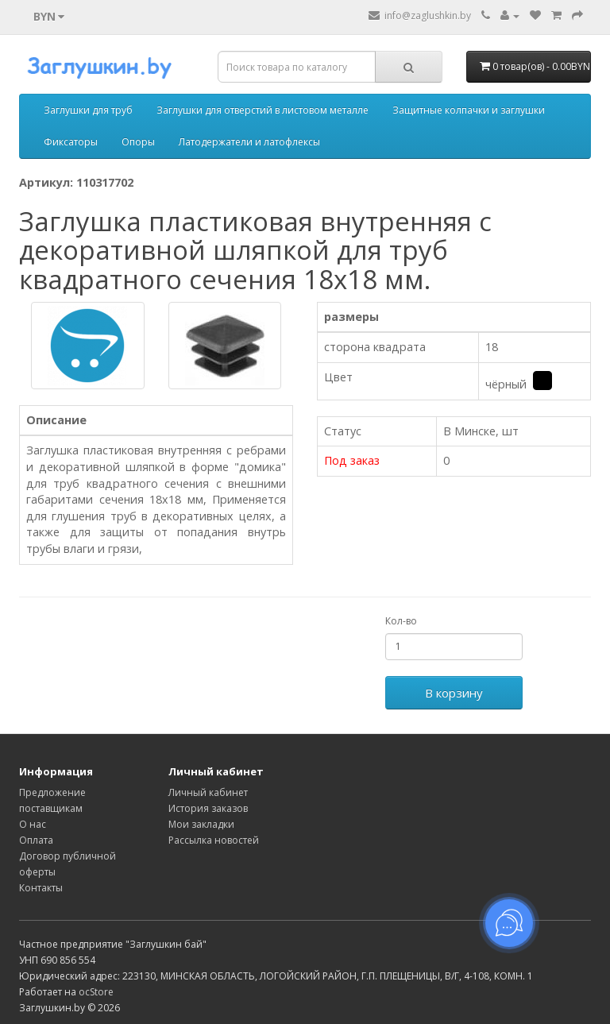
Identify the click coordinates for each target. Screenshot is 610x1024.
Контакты (41, 888)
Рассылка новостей (213, 840)
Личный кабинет (208, 792)
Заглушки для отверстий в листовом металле (262, 110)
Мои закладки (201, 824)
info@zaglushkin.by (420, 15)
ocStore (96, 992)
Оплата (36, 840)
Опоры (138, 142)
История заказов (208, 808)
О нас (32, 824)
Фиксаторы (71, 142)
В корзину (454, 693)
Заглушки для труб (88, 110)
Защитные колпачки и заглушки (468, 110)
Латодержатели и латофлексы (249, 142)
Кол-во (401, 621)
